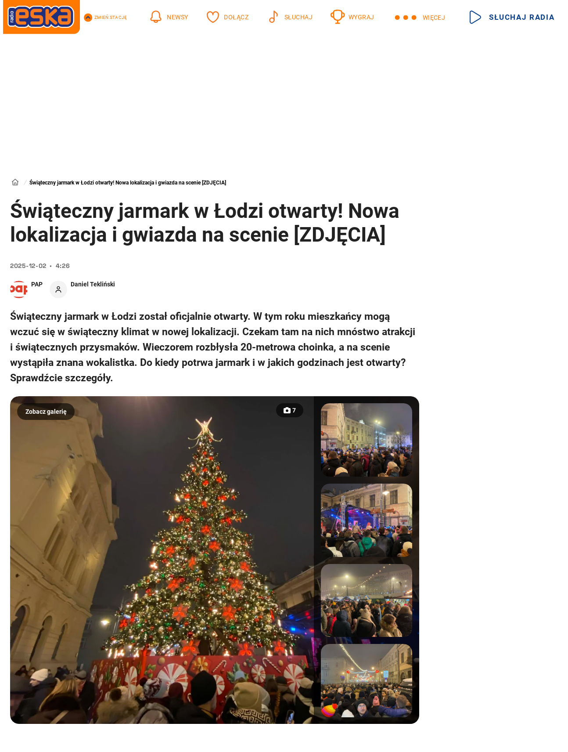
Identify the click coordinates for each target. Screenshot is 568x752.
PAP (37, 284)
